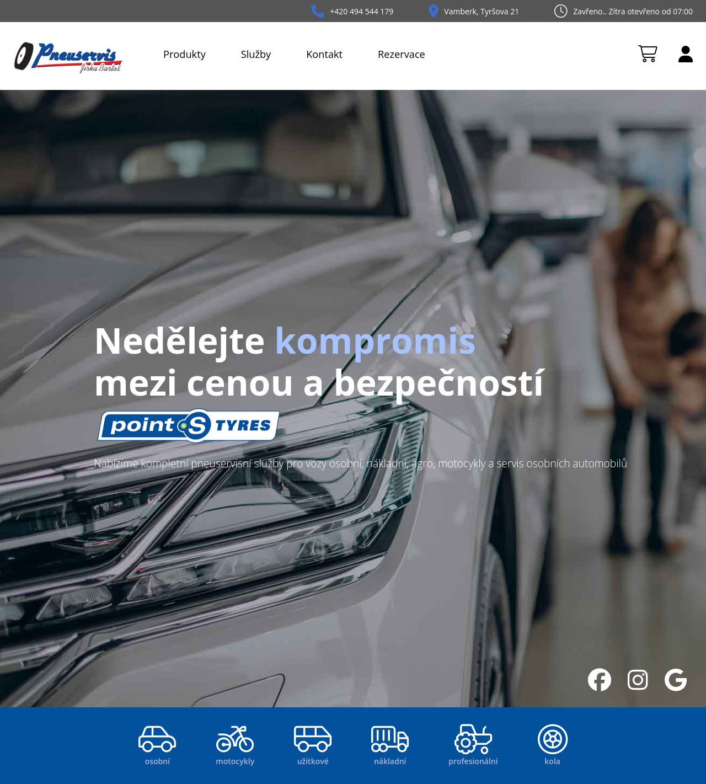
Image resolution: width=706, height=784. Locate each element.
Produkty (184, 54)
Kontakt (324, 54)
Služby (256, 54)
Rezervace (401, 54)
